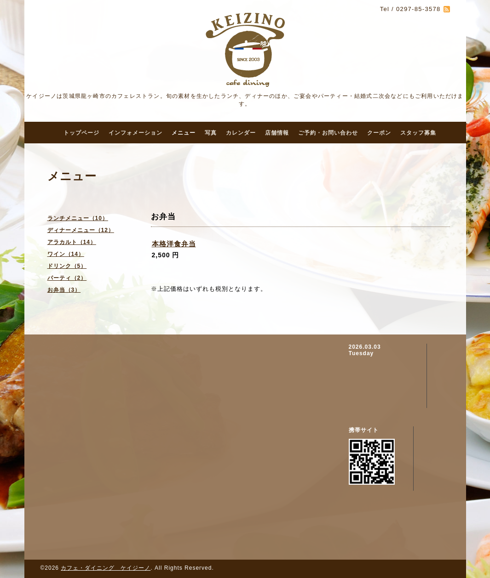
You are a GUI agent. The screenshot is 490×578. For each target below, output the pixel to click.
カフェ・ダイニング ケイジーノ (105, 568)
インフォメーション (135, 133)
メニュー (184, 133)
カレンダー (241, 133)
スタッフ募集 (418, 133)
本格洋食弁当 (174, 244)
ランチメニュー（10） (77, 218)
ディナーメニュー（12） (80, 230)
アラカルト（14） (71, 242)
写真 (211, 133)
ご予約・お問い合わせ (328, 133)
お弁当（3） (64, 290)
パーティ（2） (67, 278)
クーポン (379, 133)
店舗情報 (277, 133)
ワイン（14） (65, 254)
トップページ (81, 133)
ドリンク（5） (67, 266)
